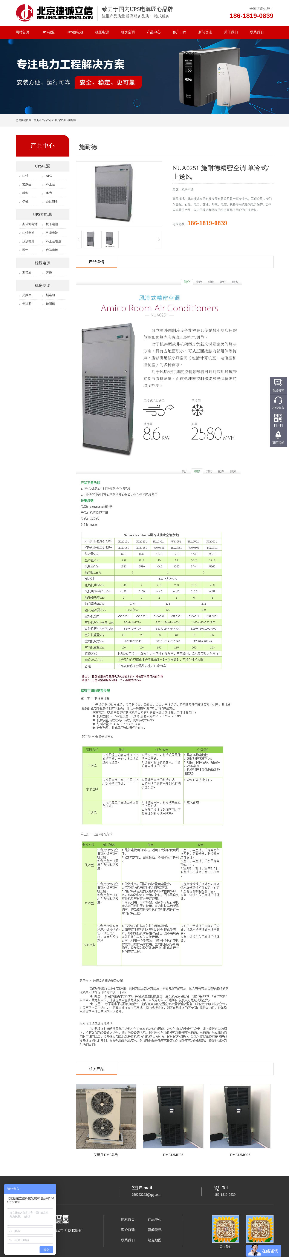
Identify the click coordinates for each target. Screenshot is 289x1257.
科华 (25, 193)
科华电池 (52, 232)
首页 (36, 120)
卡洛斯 (26, 303)
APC (49, 175)
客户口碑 (179, 32)
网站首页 (22, 32)
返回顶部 (278, 442)
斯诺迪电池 (29, 224)
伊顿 (25, 201)
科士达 (50, 184)
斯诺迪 (26, 272)
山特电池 (28, 232)
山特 (25, 175)
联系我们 (257, 32)
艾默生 (26, 184)
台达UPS (52, 201)
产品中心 (154, 32)
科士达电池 (53, 241)
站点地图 (155, 1240)
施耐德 (72, 120)
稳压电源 (102, 32)
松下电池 (52, 224)
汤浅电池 (28, 241)
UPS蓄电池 (75, 32)
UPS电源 (48, 32)
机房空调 (128, 32)
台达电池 (52, 250)
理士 (25, 250)
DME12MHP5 (173, 1155)
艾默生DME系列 (106, 1155)
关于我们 (231, 32)
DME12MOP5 (240, 1155)
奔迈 (49, 272)
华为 (49, 193)
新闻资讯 (205, 32)
